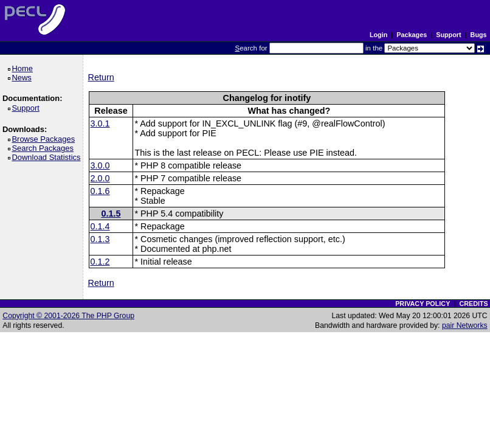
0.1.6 (100, 191)
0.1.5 (110, 213)
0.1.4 (100, 226)
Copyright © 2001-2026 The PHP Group (68, 315)
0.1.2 (100, 261)
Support (448, 34)
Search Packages (44, 148)
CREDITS (473, 303)
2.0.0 (100, 178)
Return (101, 77)
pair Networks (465, 325)
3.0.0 (100, 165)
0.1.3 (100, 239)
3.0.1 (100, 123)
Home (24, 68)
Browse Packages (45, 139)
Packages (411, 34)
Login (378, 34)
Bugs (479, 34)
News (23, 77)
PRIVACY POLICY (422, 303)
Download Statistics (48, 157)
